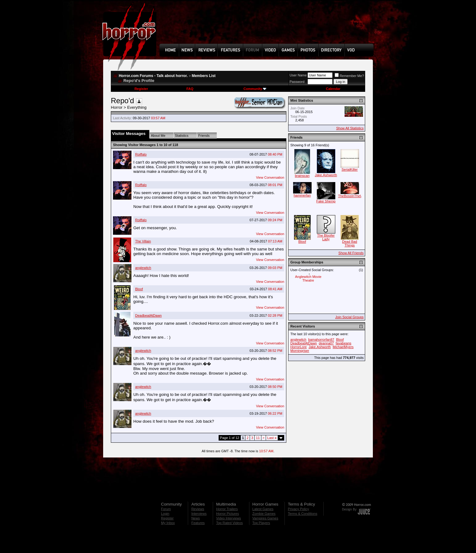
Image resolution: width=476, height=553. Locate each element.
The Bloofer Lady (326, 237)
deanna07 (326, 343)
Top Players (261, 523)
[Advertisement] (268, 26)
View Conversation (270, 177)
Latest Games (262, 509)
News (195, 518)
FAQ (189, 89)
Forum (166, 509)
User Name (298, 75)
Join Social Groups (349, 317)
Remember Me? (349, 76)
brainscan (302, 175)
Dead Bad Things (349, 243)
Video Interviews (228, 518)
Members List (204, 76)
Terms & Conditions (302, 513)
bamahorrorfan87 (321, 339)
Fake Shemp (325, 201)
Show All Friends (351, 253)
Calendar (333, 89)
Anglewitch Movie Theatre (308, 278)
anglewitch (143, 268)
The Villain (143, 241)
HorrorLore (298, 347)
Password (297, 81)
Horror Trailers (227, 509)
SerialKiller (349, 169)
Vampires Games (265, 518)
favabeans (343, 343)
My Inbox (168, 523)
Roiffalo (141, 154)
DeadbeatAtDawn (148, 315)
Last (271, 438)
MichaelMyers (343, 347)
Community (255, 89)
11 (258, 438)
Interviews (199, 513)
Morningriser (299, 350)
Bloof (139, 289)
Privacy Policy (298, 509)
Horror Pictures (227, 513)
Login (165, 513)
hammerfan (302, 195)
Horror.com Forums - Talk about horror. (153, 76)
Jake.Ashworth (326, 175)
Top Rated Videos (229, 523)
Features (197, 523)
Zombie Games (264, 513)
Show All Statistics (350, 128)
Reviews (197, 509)
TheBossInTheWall (352, 196)
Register (141, 89)
